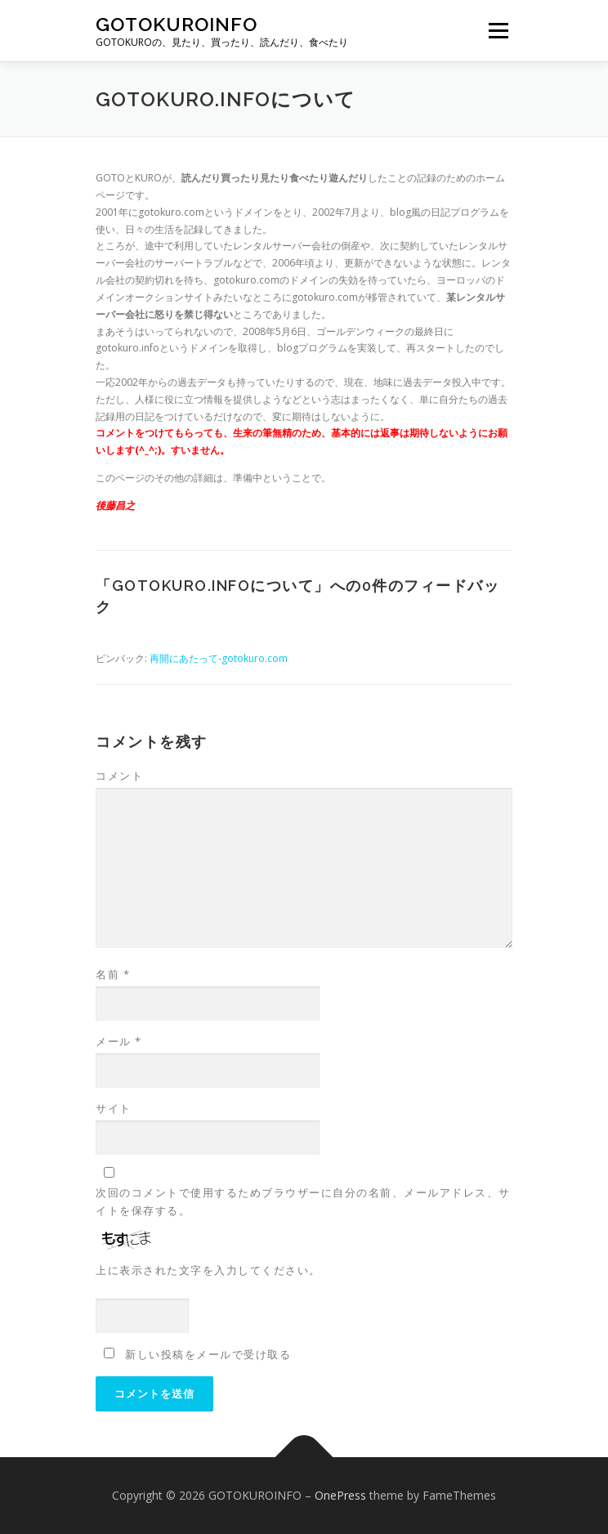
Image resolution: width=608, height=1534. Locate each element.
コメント (119, 775)
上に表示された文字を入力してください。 (208, 1270)
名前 (113, 974)
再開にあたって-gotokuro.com (219, 658)
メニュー (498, 31)
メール (119, 1041)
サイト (114, 1108)
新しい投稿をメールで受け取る (208, 1354)
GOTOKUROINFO (176, 24)
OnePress (340, 1495)
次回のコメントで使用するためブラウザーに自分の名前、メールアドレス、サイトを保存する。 (303, 1201)
